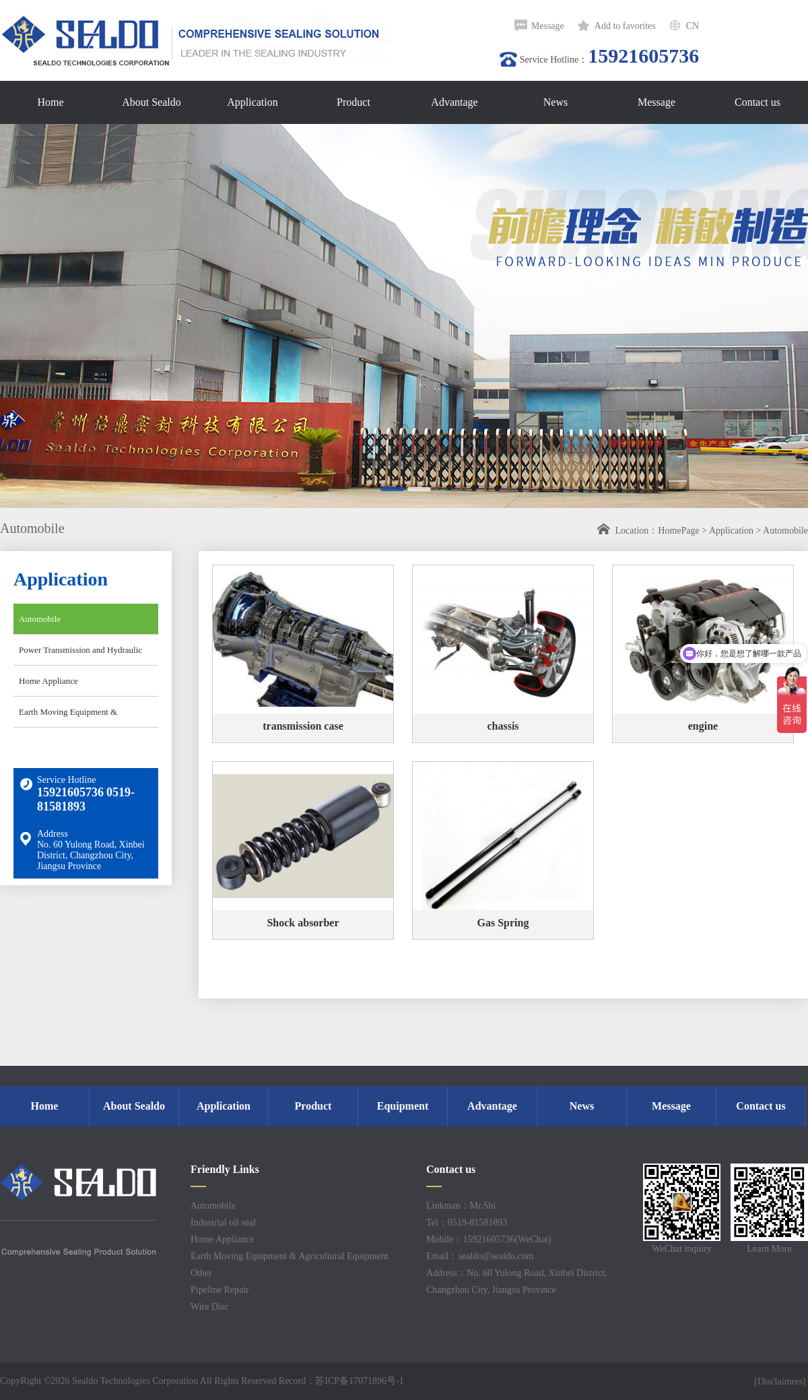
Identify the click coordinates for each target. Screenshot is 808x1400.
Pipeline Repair (220, 1290)
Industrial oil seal (223, 1222)
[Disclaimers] (781, 1381)
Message (547, 26)
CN (692, 26)
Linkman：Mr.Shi (461, 1206)
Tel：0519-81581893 (466, 1222)
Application (731, 531)
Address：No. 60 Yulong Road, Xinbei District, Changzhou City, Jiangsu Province (516, 1281)
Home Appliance (48, 681)
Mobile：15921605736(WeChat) (488, 1239)
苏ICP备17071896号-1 (359, 1381)
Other (201, 1273)
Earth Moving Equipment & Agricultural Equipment (65, 717)
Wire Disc (210, 1307)
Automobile (785, 531)
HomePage (678, 531)
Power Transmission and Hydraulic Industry (77, 655)
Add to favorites (625, 26)
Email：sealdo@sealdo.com (479, 1256)
